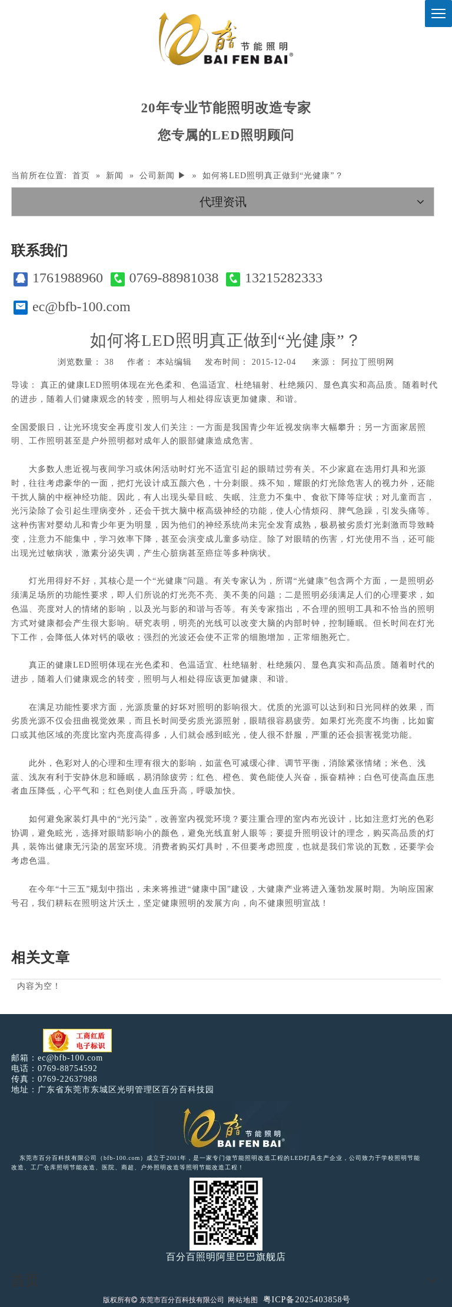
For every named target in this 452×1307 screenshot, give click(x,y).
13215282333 (274, 278)
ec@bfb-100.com (72, 307)
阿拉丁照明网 (367, 362)
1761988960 (58, 278)
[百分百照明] (226, 38)
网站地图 (243, 1300)
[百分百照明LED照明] (226, 1127)
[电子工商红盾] (77, 1041)
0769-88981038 (165, 278)
